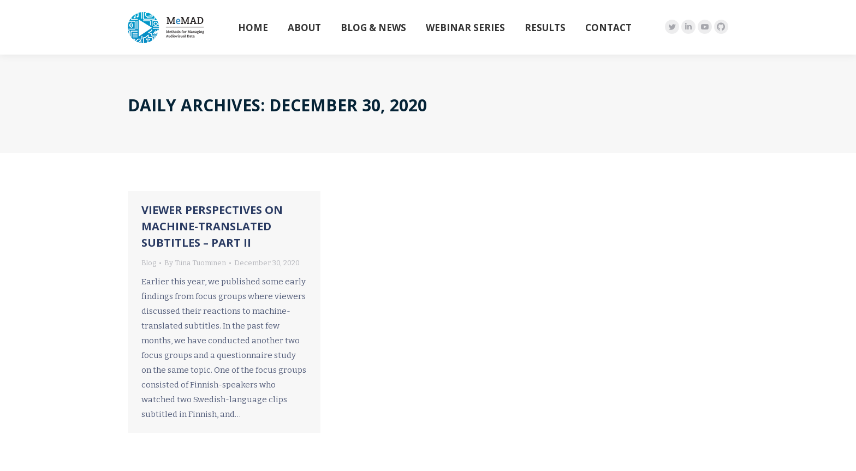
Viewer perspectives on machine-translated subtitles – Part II (212, 226)
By (195, 263)
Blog (148, 263)
